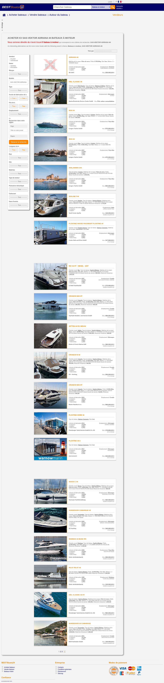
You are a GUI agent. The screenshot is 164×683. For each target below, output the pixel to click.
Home (3, 15)
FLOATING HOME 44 (76, 415)
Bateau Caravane (102, 227)
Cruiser (93, 114)
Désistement (62, 671)
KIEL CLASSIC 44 (75, 82)
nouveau (13, 66)
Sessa (80, 486)
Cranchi (80, 300)
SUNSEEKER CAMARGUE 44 (80, 510)
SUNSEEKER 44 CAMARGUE (80, 623)
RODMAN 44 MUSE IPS (77, 539)
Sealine (80, 200)
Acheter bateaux (18, 14)
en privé (13, 59)
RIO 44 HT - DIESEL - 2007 (79, 266)
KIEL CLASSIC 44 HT (77, 595)
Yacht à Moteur (97, 200)
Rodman (80, 543)
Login (110, 2)
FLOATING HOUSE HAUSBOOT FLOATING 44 (86, 223)
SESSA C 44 (73, 482)
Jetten (80, 330)
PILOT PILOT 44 (75, 568)
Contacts (60, 667)
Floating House (82, 227)
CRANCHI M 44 (74, 355)
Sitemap (60, 673)
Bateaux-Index (8, 671)
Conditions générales (64, 669)
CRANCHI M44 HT (75, 296)
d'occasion (13, 67)
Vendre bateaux (38, 14)
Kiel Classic (81, 86)
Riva (79, 114)
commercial (14, 60)
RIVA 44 (72, 110)
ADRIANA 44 (73, 57)
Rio (79, 270)
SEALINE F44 (74, 196)
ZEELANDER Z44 (75, 168)
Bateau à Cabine (100, 86)
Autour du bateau (58, 14)
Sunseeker (81, 514)
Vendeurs (118, 14)
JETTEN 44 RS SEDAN (77, 326)
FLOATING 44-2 (74, 441)
